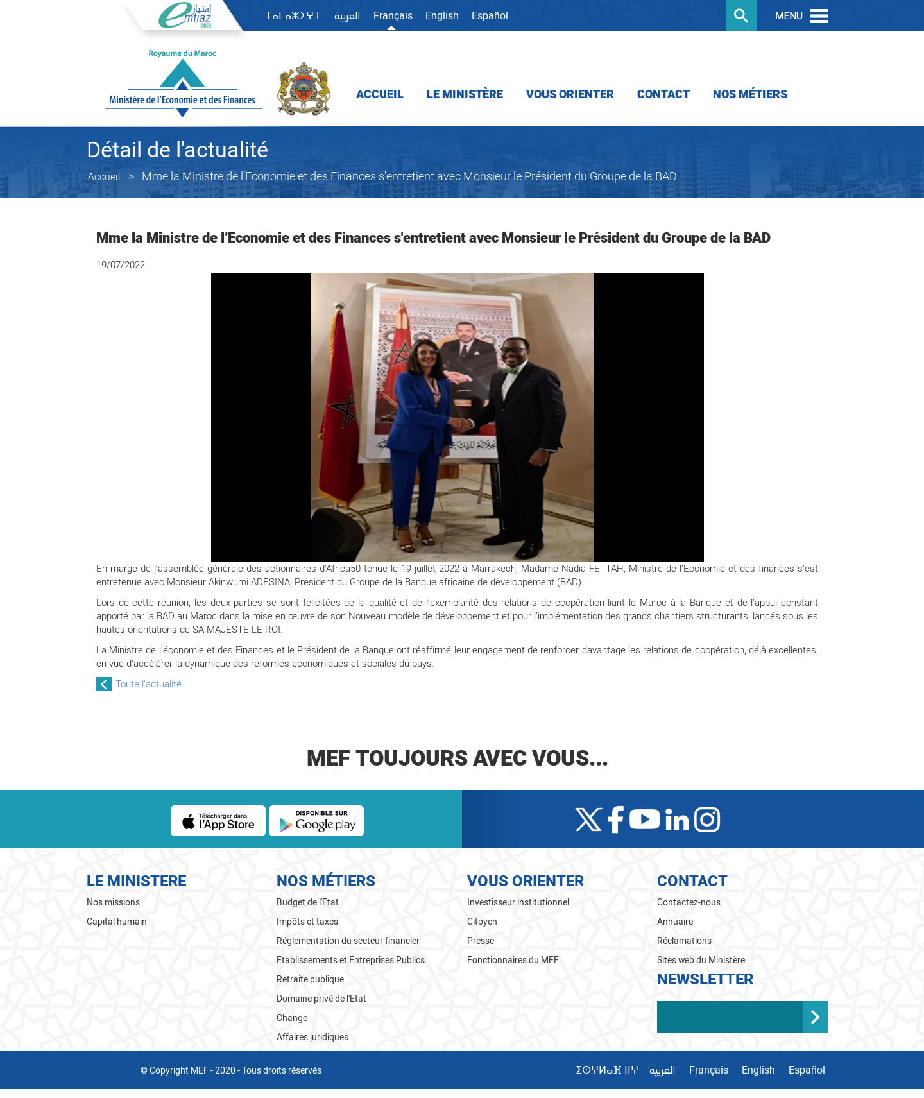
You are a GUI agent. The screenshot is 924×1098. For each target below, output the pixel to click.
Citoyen (482, 922)
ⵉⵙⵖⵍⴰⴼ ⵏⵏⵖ (607, 1070)
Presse (480, 941)
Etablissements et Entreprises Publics (351, 960)
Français (393, 16)
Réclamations (684, 941)
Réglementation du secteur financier (348, 941)
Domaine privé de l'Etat (321, 999)
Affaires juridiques (312, 1037)
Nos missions (113, 902)
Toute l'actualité (149, 684)
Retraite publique (310, 979)
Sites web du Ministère (701, 960)
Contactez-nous (689, 902)
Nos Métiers (750, 94)
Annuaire (675, 922)
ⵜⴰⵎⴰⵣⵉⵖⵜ (292, 16)
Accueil (380, 94)
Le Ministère (465, 94)
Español (490, 16)
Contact (663, 94)
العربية (347, 17)
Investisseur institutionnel (518, 902)
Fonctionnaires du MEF (513, 960)
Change (292, 1018)
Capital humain (117, 922)
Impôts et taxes (307, 922)
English (442, 16)
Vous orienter (570, 94)
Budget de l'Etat (308, 902)
